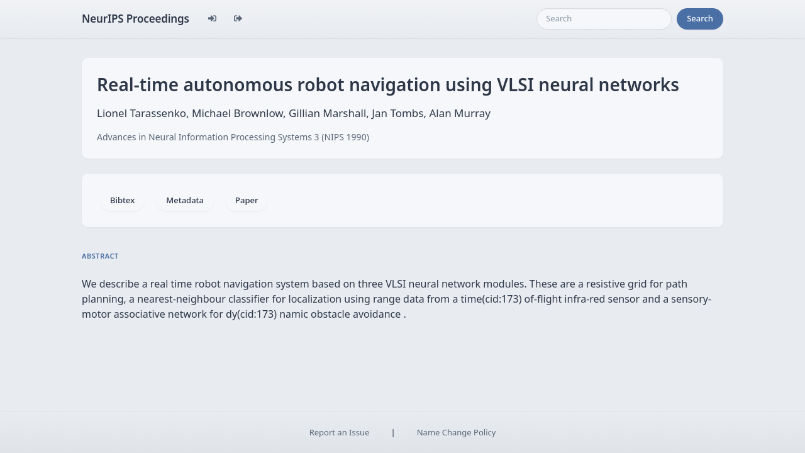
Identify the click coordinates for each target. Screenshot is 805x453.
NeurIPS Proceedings (135, 18)
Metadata (185, 200)
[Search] (604, 19)
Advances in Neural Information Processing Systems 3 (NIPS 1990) (233, 137)
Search (700, 18)
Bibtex (122, 200)
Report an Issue (339, 432)
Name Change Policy (456, 432)
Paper (246, 200)
